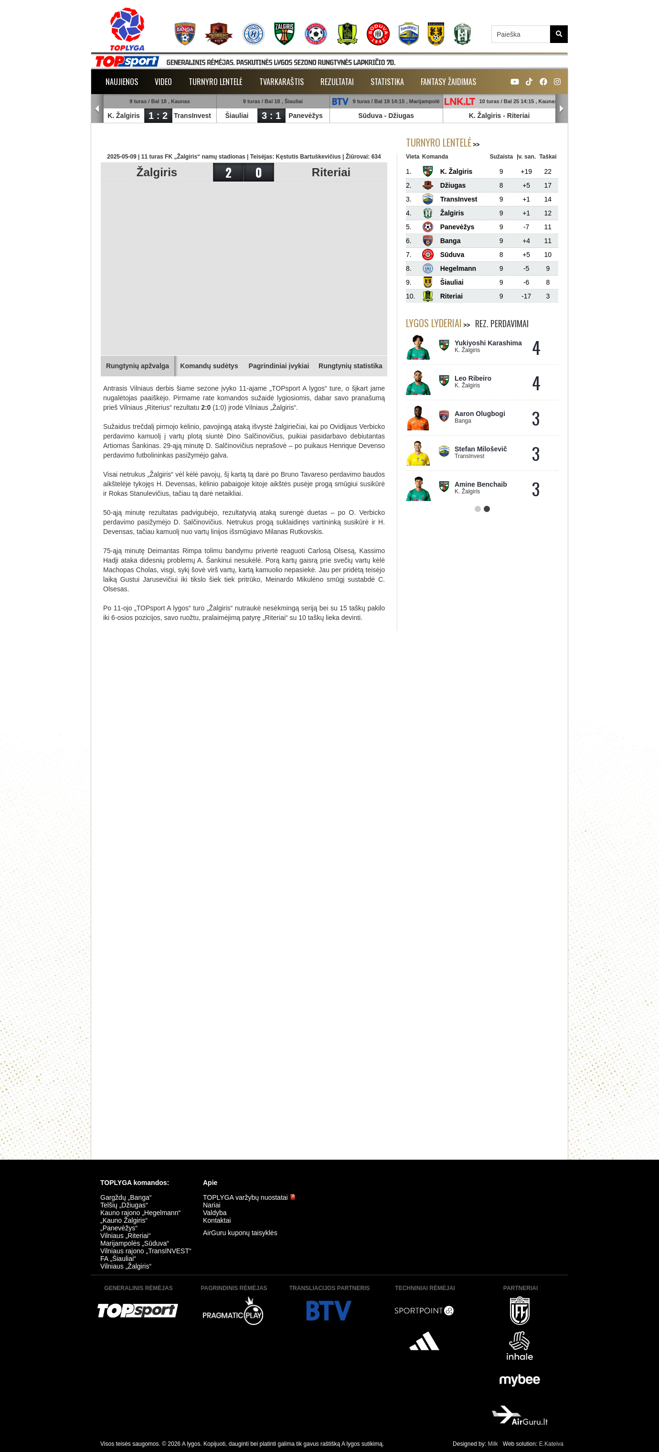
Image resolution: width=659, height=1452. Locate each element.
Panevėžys (305, 115)
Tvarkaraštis (281, 81)
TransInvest (192, 115)
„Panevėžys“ (119, 1228)
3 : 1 (271, 115)
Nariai (212, 1205)
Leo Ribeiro (473, 378)
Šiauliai (236, 115)
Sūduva (370, 115)
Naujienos (122, 81)
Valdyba (215, 1213)
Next (561, 109)
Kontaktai (217, 1220)
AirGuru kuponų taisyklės (240, 1233)
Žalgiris (157, 172)
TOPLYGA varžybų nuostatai (249, 1197)
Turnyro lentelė (216, 81)
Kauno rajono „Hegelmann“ (140, 1213)
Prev (97, 109)
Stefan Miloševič (481, 449)
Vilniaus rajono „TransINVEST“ (145, 1251)
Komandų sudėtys (209, 366)
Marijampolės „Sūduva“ (134, 1243)
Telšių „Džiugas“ (124, 1205)
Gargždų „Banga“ (125, 1197)
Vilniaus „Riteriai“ (125, 1235)
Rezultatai (337, 81)
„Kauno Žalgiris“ (124, 1220)
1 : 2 (158, 115)
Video (163, 81)
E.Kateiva (551, 1444)
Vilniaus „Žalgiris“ (125, 1266)
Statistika (387, 81)
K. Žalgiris (123, 115)
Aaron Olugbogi (480, 413)
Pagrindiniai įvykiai (279, 366)
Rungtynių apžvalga (137, 366)
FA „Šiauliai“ (118, 1258)
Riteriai (518, 115)
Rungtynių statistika (351, 366)
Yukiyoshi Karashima (488, 343)
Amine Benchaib (481, 484)
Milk (493, 1444)
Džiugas (401, 115)
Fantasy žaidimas (448, 81)
